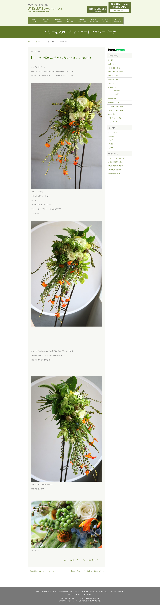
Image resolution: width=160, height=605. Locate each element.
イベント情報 (112, 132)
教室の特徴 (64, 591)
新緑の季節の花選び (114, 173)
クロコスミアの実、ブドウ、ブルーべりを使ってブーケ (81, 560)
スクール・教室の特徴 (115, 106)
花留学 (110, 148)
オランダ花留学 (114, 90)
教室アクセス (112, 64)
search (131, 20)
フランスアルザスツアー (116, 166)
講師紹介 (45, 591)
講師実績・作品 (113, 79)
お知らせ (111, 136)
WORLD (81, 21)
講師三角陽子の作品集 (115, 72)
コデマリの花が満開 (114, 170)
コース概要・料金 (114, 68)
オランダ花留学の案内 (115, 162)
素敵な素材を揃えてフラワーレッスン (42, 571)
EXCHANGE (105, 21)
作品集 (110, 144)
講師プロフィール (114, 75)
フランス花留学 (114, 94)
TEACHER (46, 21)
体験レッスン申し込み (115, 110)
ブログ (38, 42)
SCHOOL (70, 21)
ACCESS (117, 21)
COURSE (58, 21)
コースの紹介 (54, 591)
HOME (34, 21)
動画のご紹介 (112, 99)
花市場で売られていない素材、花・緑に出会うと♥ (87, 571)
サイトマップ (112, 122)
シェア (110, 48)
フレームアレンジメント (116, 158)
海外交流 (111, 83)
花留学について (113, 87)
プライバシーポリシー (115, 118)
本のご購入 (112, 114)
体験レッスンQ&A (114, 102)
